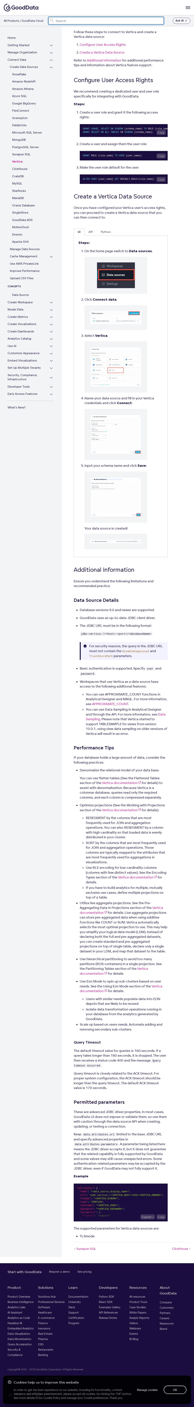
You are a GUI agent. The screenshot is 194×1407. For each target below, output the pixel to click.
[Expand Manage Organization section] (51, 53)
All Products (11, 20)
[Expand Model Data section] (51, 310)
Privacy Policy (15, 1378)
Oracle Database (23, 205)
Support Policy (52, 1378)
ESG (41, 1344)
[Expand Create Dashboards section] (51, 332)
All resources (137, 1296)
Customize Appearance (24, 353)
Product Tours (138, 1302)
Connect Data (17, 59)
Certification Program (76, 1320)
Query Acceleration (20, 1344)
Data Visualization (19, 1333)
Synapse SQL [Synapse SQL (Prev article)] (85, 1249)
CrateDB (18, 176)
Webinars (135, 1328)
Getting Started (18, 45)
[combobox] (106, 20)
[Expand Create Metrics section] (51, 317)
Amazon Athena (23, 89)
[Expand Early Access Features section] (51, 394)
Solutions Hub (47, 1296)
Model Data (15, 309)
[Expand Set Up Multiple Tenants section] (51, 368)
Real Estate (45, 1333)
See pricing (84, 1271)
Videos (133, 1323)
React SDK (106, 1302)
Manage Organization (22, 52)
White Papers (137, 1312)
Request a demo (59, 1271)
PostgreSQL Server (25, 147)
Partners (165, 1312)
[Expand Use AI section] (51, 346)
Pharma (43, 1339)
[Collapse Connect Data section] (51, 60)
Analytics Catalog (19, 338)
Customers (167, 1307)
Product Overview (19, 1296)
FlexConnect (20, 110)
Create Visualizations (22, 324)
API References (108, 1312)
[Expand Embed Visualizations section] (51, 361)
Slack (71, 1307)
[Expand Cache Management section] (51, 257)
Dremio (17, 234)
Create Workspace (20, 302)
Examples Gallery (109, 1307)
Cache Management (23, 256)
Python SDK (106, 1296)
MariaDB (18, 198)
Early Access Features (23, 394)
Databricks (19, 125)
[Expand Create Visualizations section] (51, 324)
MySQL (17, 183)
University (74, 1302)
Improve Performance (25, 271)
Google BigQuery (24, 103)
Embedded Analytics (21, 1328)
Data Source (20, 295)
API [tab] (90, 232)
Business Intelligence (21, 1302)
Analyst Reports (139, 1317)
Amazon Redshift (24, 81)
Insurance (44, 1328)
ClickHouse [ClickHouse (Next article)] (181, 1249)
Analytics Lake (16, 1307)
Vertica (17, 161)
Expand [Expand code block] (146, 1217)
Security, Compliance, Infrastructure (23, 377)
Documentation (78, 1296)
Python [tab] (106, 232)
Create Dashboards (21, 331)
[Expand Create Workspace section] (51, 302)
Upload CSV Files (22, 278)
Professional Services (51, 1302)
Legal (33, 1378)
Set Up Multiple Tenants (24, 367)
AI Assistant (15, 1312)
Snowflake (19, 74)
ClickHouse (19, 169)
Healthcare (45, 1312)
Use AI (12, 346)
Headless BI (15, 1323)
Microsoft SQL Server (27, 132)
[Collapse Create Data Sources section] (51, 67)
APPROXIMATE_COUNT (110, 704)
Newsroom (167, 1323)
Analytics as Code (19, 1317)
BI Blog (133, 1339)
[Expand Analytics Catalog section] (51, 339)
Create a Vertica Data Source (102, 52)
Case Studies (137, 1307)
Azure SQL (19, 96)
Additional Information (104, 60)
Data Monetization (19, 1339)
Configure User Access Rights (103, 45)
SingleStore (20, 212)
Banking (43, 1354)
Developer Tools (19, 386)
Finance (43, 1323)
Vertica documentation (121, 783)
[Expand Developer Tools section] (51, 387)
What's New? (16, 407)
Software (44, 1307)
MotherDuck (20, 227)
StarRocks (19, 191)
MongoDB (19, 140)
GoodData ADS (22, 220)
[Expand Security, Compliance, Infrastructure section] (51, 377)
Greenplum (20, 118)
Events (133, 1333)
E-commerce (46, 1317)
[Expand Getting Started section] (51, 45)
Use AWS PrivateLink (24, 263)
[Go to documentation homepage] (21, 7)
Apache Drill (20, 241)
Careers (164, 1318)
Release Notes (108, 1317)
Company (166, 1302)
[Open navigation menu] (188, 7)
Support (73, 1312)
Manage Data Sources (25, 249)
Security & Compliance (15, 1352)
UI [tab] (79, 232)
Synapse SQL (21, 154)
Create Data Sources (24, 67)
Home (12, 38)
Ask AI (181, 20)
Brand (163, 1328)
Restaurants (45, 1349)
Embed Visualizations (22, 360)
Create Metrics (18, 317)
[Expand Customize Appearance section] (51, 353)
